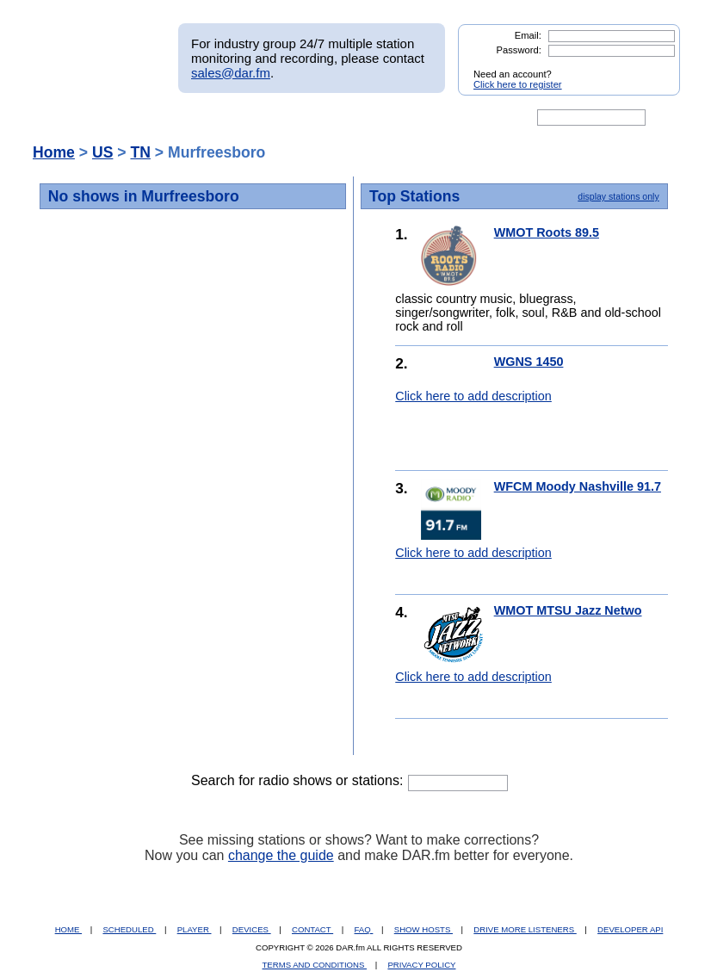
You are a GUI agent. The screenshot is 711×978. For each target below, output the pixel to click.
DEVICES (251, 929)
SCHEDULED (129, 929)
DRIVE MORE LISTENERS (524, 929)
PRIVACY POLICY (421, 964)
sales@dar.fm (230, 72)
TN (140, 152)
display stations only (618, 196)
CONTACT (312, 929)
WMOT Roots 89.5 (546, 232)
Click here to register (517, 84)
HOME (68, 929)
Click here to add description (473, 396)
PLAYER (194, 929)
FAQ (364, 929)
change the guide (281, 855)
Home (54, 152)
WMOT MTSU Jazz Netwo (568, 610)
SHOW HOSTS (423, 929)
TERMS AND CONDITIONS (315, 964)
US (102, 152)
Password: (519, 50)
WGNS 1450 (529, 361)
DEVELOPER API (630, 929)
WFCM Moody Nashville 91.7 (577, 486)
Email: (528, 35)
